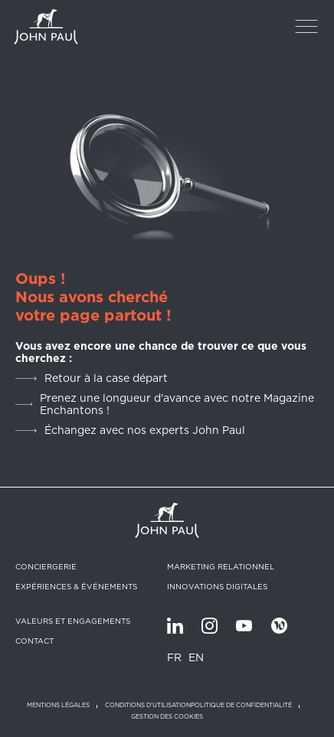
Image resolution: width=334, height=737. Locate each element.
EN (196, 657)
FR (174, 657)
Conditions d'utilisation (148, 705)
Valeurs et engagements (72, 620)
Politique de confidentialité (241, 705)
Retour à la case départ (106, 378)
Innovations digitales (217, 586)
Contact (34, 640)
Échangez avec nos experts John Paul (144, 430)
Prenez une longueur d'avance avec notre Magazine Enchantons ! (177, 404)
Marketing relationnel (220, 566)
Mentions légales (58, 705)
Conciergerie (46, 566)
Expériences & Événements (76, 586)
